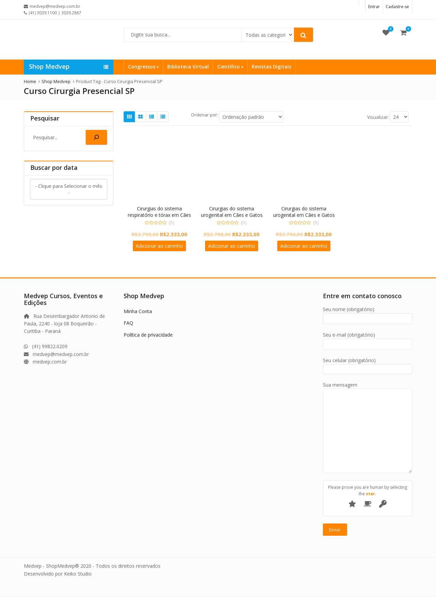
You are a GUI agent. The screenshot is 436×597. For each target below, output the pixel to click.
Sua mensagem (367, 389)
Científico (230, 66)
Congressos (143, 66)
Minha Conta (138, 311)
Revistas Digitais (271, 66)
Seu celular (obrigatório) (367, 364)
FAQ (128, 323)
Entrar (374, 7)
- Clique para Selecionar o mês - (68, 189)
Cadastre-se (397, 7)
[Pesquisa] (96, 137)
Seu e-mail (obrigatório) (367, 340)
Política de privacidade (148, 335)
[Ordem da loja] (251, 117)
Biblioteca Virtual (188, 66)
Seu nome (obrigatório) (367, 314)
